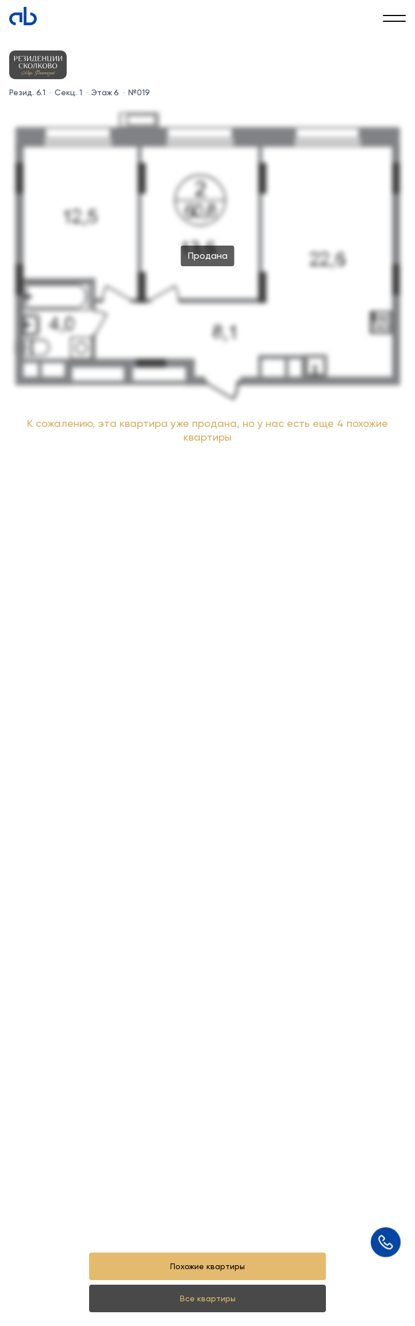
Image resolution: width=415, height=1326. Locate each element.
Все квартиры (208, 1298)
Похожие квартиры (207, 1266)
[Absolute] (23, 16)
